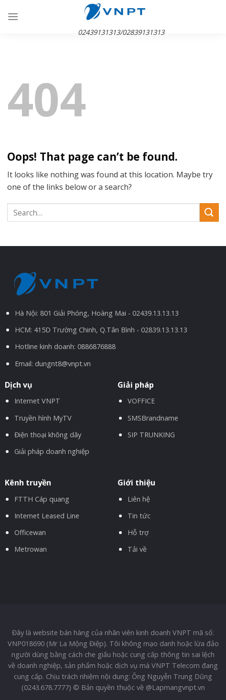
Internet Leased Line (46, 515)
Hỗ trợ (138, 532)
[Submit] (209, 212)
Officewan (30, 532)
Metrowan (30, 549)
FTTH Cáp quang (41, 499)
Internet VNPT (37, 400)
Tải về (137, 549)
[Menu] (13, 16)
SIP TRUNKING (151, 434)
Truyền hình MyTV (43, 417)
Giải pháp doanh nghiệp (51, 451)
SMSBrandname (153, 417)
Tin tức (139, 515)
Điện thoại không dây (47, 434)
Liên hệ (139, 499)
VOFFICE (141, 400)
